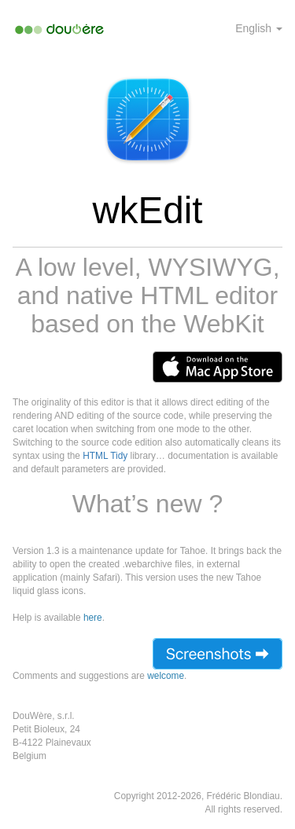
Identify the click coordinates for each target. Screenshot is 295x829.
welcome (165, 675)
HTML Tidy (105, 455)
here (92, 617)
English (258, 28)
